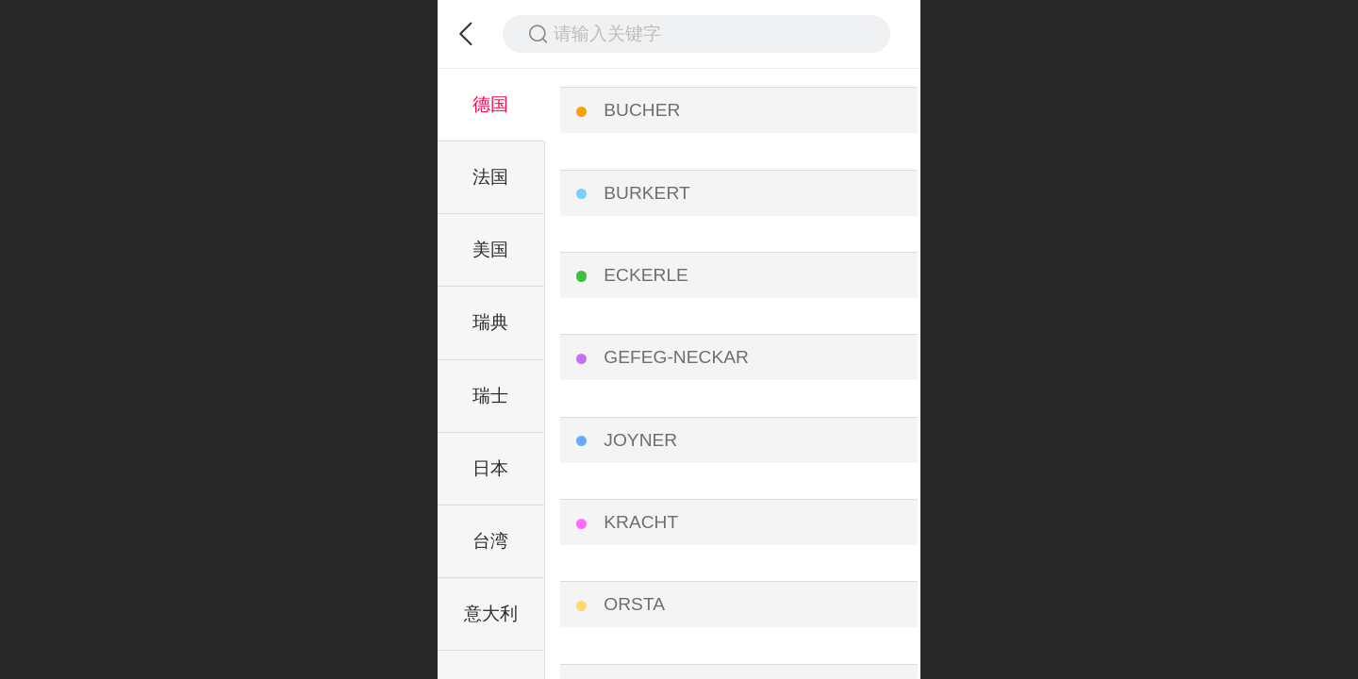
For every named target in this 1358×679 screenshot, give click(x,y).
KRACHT (641, 522)
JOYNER (640, 440)
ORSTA (634, 604)
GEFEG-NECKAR (676, 357)
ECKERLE (646, 275)
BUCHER (642, 110)
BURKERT (646, 193)
